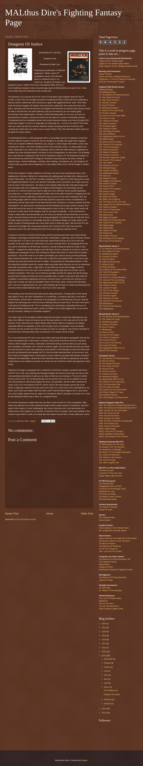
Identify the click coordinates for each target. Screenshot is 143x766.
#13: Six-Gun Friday (107, 460)
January (107, 703)
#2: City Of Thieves (107, 361)
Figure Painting (105, 74)
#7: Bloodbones (105, 330)
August (107, 667)
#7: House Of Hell (106, 264)
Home (49, 513)
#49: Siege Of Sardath (108, 217)
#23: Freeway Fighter (108, 296)
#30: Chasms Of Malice (108, 170)
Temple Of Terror (106, 567)
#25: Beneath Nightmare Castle (112, 157)
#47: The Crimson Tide (108, 212)
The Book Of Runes (107, 543)
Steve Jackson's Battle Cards (111, 609)
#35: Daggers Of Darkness (110, 181)
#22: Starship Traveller (108, 293)
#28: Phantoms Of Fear (108, 165)
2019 (104, 636)
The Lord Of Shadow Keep (110, 598)
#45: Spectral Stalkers (108, 207)
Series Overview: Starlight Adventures (114, 76)
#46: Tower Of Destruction (109, 210)
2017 (104, 643)
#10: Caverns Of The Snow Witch (113, 269)
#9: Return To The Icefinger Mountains (115, 452)
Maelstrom (103, 601)
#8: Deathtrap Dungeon (108, 376)
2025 (104, 624)
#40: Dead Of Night (107, 194)
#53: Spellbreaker (106, 228)
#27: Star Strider (106, 163)
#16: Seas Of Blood (107, 134)
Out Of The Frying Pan (108, 549)
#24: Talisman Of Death (108, 298)
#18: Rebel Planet (106, 139)
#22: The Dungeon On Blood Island (113, 397)
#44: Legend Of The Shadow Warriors (114, 204)
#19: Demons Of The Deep (110, 142)
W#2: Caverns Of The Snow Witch (113, 410)
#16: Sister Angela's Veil (109, 462)
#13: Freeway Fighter (108, 126)
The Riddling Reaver (107, 92)
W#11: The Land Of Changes (111, 431)
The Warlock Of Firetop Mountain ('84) (114, 559)
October (107, 663)
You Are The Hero (106, 603)
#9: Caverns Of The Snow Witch (112, 116)
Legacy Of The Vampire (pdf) (111, 61)
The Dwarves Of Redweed (110, 546)
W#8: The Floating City (108, 423)
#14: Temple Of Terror (108, 129)
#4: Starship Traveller (108, 103)
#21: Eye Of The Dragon (109, 290)
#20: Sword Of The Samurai (110, 144)
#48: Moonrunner (106, 215)
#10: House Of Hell (107, 118)
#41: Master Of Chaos (108, 196)
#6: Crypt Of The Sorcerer (109, 262)
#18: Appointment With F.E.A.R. (112, 282)
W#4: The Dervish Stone (109, 416)
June (106, 675)
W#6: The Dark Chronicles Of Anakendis (115, 421)
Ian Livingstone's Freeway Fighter (113, 530)
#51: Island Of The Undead (110, 223)
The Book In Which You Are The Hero (114, 541)
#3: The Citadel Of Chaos (109, 363)
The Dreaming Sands (108, 499)
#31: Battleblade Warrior (109, 173)
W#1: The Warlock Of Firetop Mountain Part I (117, 405)
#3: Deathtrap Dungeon (108, 254)
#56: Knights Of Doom (108, 236)
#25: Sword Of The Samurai (110, 301)
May (106, 679)
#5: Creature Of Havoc (108, 324)
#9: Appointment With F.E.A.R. (111, 379)
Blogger (84, 760)
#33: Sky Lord (104, 176)
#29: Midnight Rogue (107, 168)
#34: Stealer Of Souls (108, 178)
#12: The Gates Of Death (109, 387)
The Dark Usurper (106, 470)
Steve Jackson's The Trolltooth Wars (114, 528)
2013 (104, 709)
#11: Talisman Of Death (108, 121)
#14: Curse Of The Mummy (110, 343)
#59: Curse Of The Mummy (110, 241)
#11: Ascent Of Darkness (109, 455)
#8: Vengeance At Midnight (110, 449)
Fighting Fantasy (106, 89)
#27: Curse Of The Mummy (110, 306)
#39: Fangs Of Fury (107, 191)
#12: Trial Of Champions (109, 272)
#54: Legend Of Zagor (108, 230)
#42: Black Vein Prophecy (109, 199)
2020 (104, 631)
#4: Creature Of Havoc (108, 256)
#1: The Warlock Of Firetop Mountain (114, 95)
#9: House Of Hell (106, 332)
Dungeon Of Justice (112, 694)
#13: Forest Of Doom (107, 340)
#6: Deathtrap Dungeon (108, 108)
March (107, 687)
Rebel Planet (104, 564)
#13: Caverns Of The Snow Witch (113, 390)
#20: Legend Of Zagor (108, 288)
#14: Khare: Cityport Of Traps (111, 392)
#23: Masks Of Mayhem (109, 152)
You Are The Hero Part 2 (109, 606)
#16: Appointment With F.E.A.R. (112, 348)
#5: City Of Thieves (107, 105)
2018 (104, 639)
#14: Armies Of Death (108, 275)
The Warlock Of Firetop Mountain (112, 577)
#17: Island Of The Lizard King (111, 280)
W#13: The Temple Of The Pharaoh (113, 436)
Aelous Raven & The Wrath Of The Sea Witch (118, 538)
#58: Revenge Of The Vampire (111, 238)
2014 (104, 656)
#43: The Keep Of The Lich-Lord (112, 202)
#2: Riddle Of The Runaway (110, 590)
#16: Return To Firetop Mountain (112, 277)
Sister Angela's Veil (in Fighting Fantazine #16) (118, 66)
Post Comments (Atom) (26, 519)
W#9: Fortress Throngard (109, 426)
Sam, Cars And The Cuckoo (110, 551)
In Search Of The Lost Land (110, 473)
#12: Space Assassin (107, 123)
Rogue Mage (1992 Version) (110, 476)
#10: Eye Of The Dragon (109, 335)
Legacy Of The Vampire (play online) (114, 63)
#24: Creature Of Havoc (109, 155)
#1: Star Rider (104, 588)
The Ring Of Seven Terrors (110, 497)
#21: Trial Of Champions (109, 147)
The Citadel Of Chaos (108, 562)
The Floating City (111, 690)
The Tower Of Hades (107, 494)
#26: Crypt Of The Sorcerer (110, 160)
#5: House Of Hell (106, 369)
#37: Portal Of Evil (106, 186)
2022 (104, 627)
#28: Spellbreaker (106, 309)
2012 (104, 713)
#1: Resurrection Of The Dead (111, 444)
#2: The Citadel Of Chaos (109, 97)
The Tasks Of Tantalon (108, 507)
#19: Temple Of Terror (108, 285)
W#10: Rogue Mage (107, 429)
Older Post (87, 513)
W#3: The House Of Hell (109, 413)
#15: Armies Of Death (108, 345)
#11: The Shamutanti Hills (109, 384)
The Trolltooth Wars (107, 517)
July (106, 671)
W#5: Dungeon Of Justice (109, 418)
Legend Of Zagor (106, 580)
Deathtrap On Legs (107, 491)
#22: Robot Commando (108, 150)
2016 (104, 648)
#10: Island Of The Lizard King (111, 382)
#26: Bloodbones (106, 303)
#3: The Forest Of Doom (109, 100)
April (106, 683)
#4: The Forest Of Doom (109, 366)
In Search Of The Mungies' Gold (112, 489)
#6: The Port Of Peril (107, 371)
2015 (104, 651)
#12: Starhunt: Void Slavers (110, 457)
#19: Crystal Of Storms (108, 395)
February (108, 699)
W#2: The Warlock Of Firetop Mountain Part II (117, 408)
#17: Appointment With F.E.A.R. (112, 136)
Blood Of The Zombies (108, 350)
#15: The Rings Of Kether (109, 131)
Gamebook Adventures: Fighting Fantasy (116, 569)
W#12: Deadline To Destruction (112, 434)
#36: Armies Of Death (108, 183)
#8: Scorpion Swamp (107, 113)
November (108, 659)
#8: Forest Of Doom (107, 267)
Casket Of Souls (105, 510)
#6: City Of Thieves (107, 327)
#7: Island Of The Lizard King (111, 110)
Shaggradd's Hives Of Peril (110, 486)
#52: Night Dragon (106, 225)
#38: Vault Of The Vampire (110, 189)
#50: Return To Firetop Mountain (112, 220)
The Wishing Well (106, 483)
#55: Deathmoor (105, 233)
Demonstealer (104, 520)
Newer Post (11, 513)
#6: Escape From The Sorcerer (112, 447)
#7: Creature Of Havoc (108, 374)
